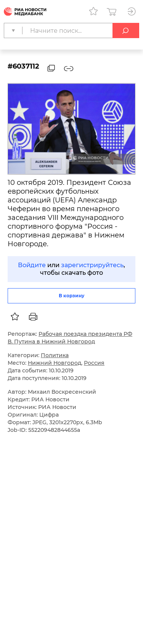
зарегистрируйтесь (92, 265)
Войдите (32, 265)
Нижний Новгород (54, 362)
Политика (55, 355)
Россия (94, 362)
